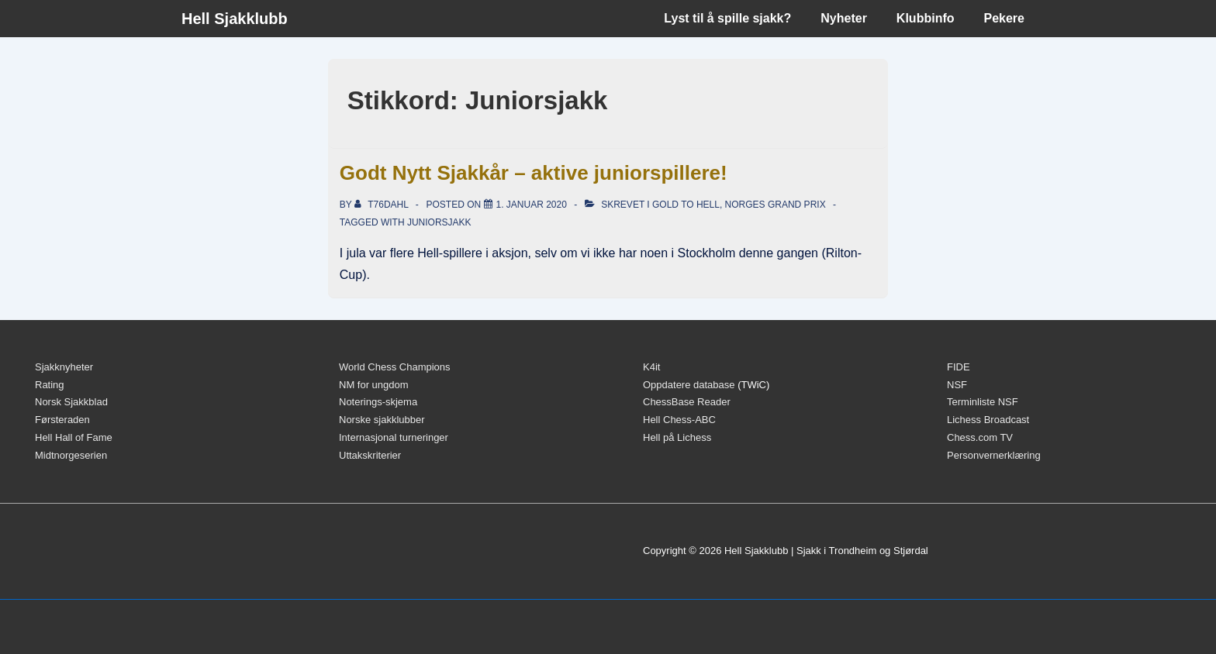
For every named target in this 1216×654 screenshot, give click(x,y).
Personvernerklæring (994, 455)
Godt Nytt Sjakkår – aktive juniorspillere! (533, 172)
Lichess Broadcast (988, 419)
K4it (651, 367)
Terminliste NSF (982, 402)
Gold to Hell (686, 204)
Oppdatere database (689, 385)
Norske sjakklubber (382, 419)
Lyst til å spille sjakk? (727, 18)
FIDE (958, 367)
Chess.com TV (980, 437)
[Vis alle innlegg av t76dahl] (382, 204)
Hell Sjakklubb (234, 18)
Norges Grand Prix (775, 204)
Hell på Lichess (677, 437)
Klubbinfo (925, 18)
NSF (957, 385)
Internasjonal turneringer (393, 437)
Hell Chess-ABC (679, 419)
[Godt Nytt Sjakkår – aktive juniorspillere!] (531, 204)
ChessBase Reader (687, 402)
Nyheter (843, 18)
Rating (49, 385)
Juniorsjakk (439, 222)
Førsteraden (62, 419)
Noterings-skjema (378, 402)
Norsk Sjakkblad (71, 402)
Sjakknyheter (64, 367)
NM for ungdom (374, 385)
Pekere (1004, 18)
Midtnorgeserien (71, 455)
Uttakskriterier (370, 455)
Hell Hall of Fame (73, 437)
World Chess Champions (395, 367)
